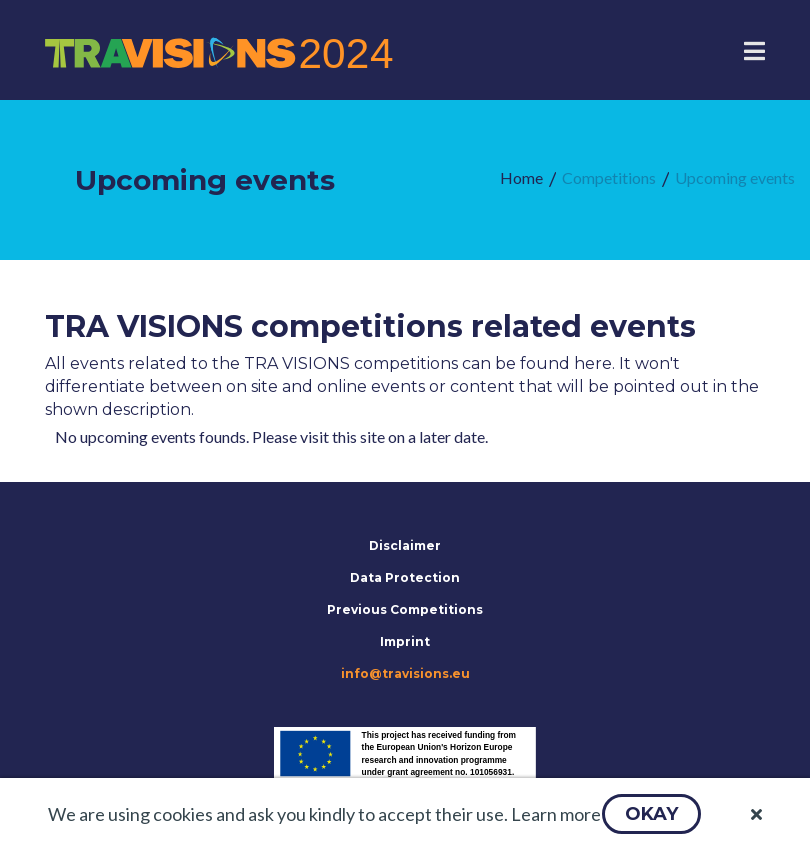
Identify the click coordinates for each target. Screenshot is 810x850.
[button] (651, 814)
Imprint (405, 641)
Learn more (556, 814)
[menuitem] (521, 178)
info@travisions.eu (405, 673)
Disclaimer (405, 545)
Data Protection (405, 577)
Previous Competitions (405, 609)
